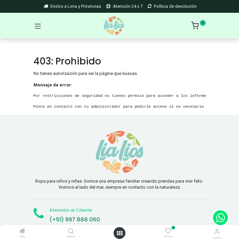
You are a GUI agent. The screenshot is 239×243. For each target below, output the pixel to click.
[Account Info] (217, 231)
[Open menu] (119, 233)
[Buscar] (71, 231)
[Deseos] (168, 231)
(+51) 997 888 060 (74, 219)
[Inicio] (22, 231)
